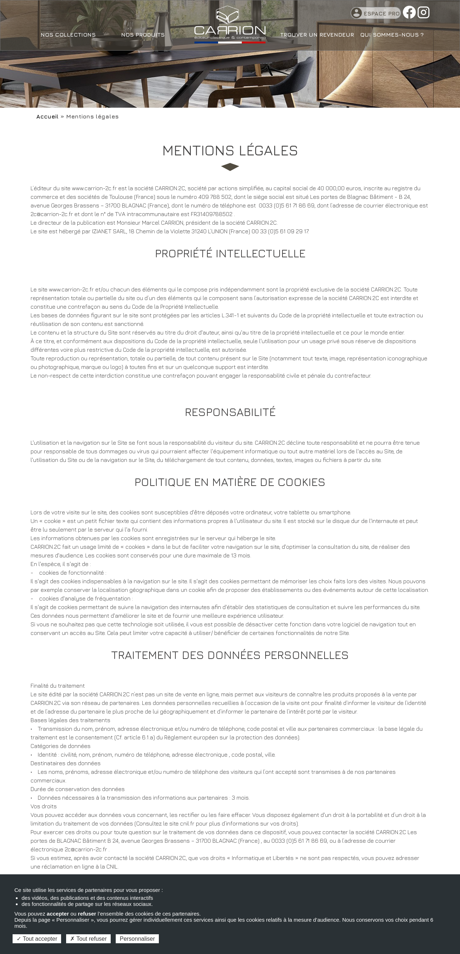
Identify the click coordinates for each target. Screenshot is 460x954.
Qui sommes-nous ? (392, 34)
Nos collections (68, 34)
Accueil (47, 116)
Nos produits (143, 34)
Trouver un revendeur (317, 34)
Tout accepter (37, 939)
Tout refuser (88, 939)
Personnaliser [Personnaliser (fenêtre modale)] (137, 939)
